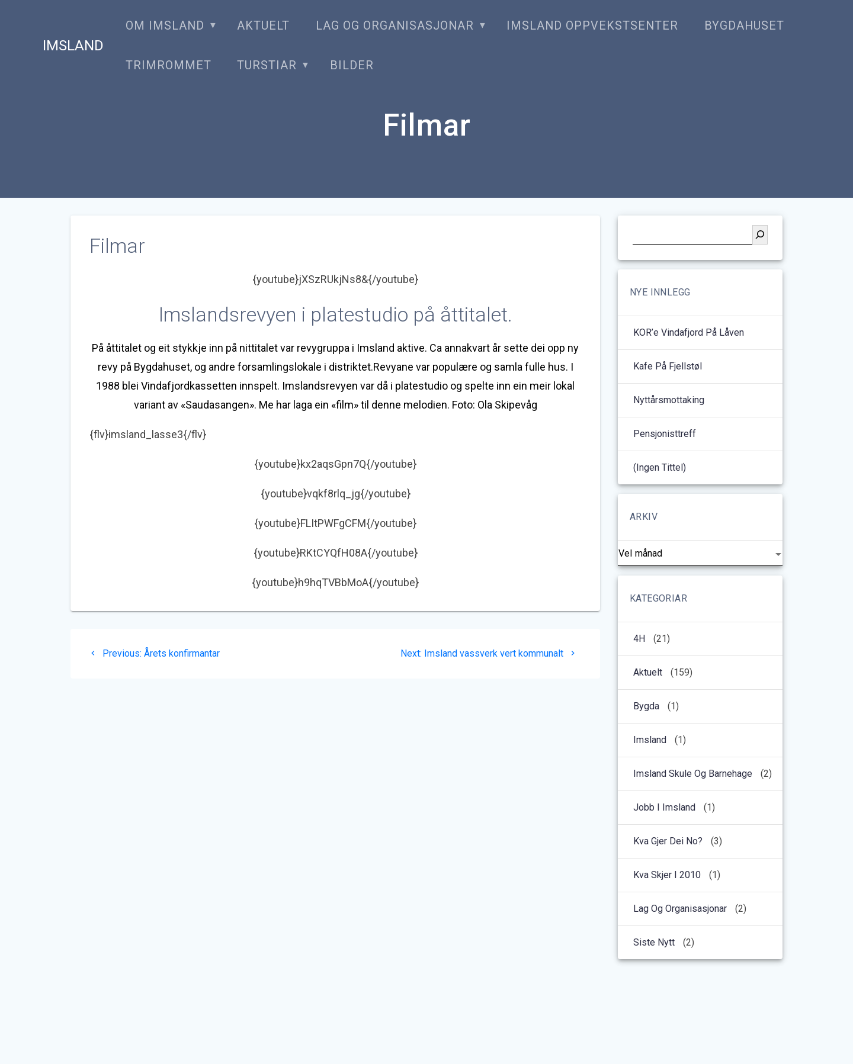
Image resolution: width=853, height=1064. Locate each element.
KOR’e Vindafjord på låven (688, 332)
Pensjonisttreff (664, 433)
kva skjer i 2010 (667, 874)
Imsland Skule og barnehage (692, 773)
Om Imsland (165, 26)
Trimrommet (168, 65)
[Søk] (760, 235)
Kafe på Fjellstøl (667, 366)
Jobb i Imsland (664, 807)
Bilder (352, 65)
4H (639, 638)
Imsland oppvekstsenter (592, 26)
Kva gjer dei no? (668, 841)
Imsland (73, 45)
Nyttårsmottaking (668, 400)
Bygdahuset (744, 26)
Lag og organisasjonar (395, 26)
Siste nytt (654, 942)
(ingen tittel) (659, 467)
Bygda (646, 706)
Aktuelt (263, 26)
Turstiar (267, 65)
